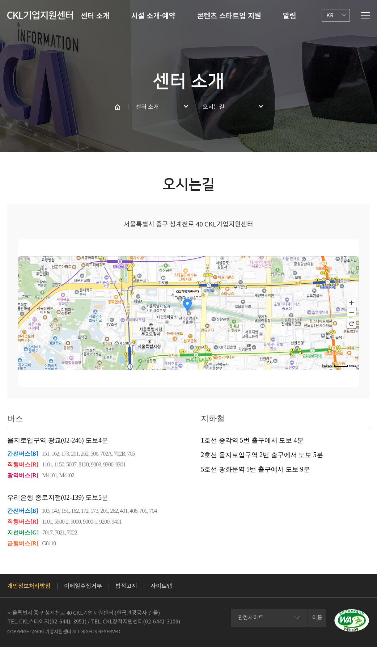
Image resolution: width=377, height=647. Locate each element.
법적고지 (126, 585)
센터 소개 (95, 15)
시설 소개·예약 (153, 15)
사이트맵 (161, 585)
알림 (289, 15)
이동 (317, 617)
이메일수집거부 (83, 585)
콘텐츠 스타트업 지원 (229, 15)
